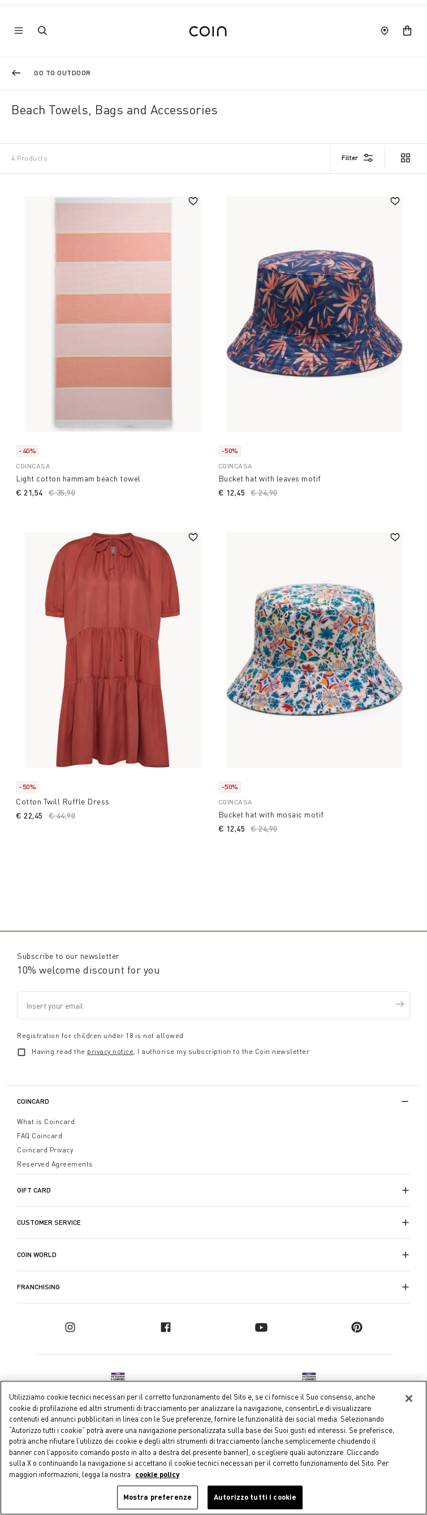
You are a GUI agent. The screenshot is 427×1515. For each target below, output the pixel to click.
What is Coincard (46, 1121)
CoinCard (33, 1101)
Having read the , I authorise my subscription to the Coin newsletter (170, 1051)
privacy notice (110, 1051)
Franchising (38, 1286)
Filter (350, 157)
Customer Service (49, 1222)
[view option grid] (405, 159)
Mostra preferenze (157, 1496)
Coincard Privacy (45, 1150)
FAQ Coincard (39, 1135)
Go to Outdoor (62, 72)
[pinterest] (357, 1327)
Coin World (37, 1254)
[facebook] (165, 1327)
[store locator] (384, 30)
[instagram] (70, 1327)
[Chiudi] (408, 1398)
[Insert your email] (213, 1005)
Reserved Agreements (55, 1164)
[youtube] (261, 1327)
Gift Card (34, 1190)
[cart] (407, 30)
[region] (213, 1447)
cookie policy (157, 1474)
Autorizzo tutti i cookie (255, 1496)
